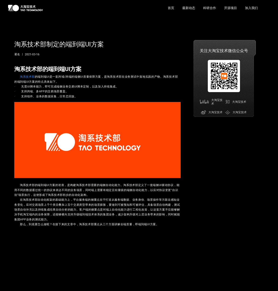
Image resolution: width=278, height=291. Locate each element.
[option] (171, 8)
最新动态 (188, 8)
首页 (171, 8)
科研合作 (209, 8)
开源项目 (230, 8)
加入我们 (251, 8)
